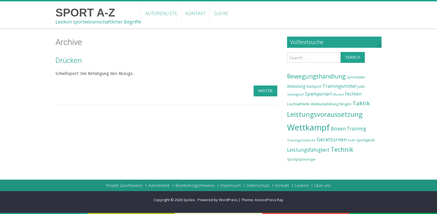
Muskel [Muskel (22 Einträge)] (338, 94)
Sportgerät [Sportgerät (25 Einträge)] (365, 139)
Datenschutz (258, 185)
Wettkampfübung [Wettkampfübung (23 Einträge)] (324, 104)
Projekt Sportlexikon (124, 185)
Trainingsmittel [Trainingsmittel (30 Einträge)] (339, 86)
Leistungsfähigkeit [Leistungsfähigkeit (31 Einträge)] (308, 149)
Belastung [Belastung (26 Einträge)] (296, 86)
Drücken (68, 60)
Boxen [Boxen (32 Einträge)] (338, 128)
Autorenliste (161, 13)
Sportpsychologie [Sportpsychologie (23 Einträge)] (301, 159)
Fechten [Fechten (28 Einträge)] (353, 94)
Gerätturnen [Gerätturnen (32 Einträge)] (332, 139)
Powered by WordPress (218, 199)
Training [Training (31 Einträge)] (356, 128)
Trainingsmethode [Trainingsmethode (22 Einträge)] (301, 140)
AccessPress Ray (269, 199)
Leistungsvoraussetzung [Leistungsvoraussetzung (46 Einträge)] (325, 114)
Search (352, 57)
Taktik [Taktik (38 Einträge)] (361, 103)
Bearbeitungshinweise (195, 185)
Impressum (230, 185)
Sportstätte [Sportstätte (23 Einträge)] (356, 77)
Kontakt (195, 13)
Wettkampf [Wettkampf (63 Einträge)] (308, 127)
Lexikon (302, 185)
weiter (265, 90)
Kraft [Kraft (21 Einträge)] (351, 140)
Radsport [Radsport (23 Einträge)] (314, 86)
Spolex (189, 199)
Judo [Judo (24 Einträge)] (361, 86)
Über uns (322, 185)
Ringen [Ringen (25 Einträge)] (345, 103)
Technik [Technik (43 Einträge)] (342, 149)
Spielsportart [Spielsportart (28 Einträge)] (318, 94)
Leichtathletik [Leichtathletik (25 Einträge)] (298, 103)
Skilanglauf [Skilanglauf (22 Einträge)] (295, 94)
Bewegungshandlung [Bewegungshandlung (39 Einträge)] (316, 76)
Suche (221, 13)
